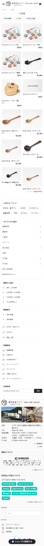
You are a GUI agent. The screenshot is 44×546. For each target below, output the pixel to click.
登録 (38, 391)
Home (4, 9)
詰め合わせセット (9, 274)
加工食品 (5, 248)
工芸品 (4, 258)
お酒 (4, 253)
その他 (4, 264)
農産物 (4, 232)
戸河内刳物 (7, 18)
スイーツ (5, 242)
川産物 (4, 237)
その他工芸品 (30, 18)
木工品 (18, 18)
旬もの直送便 (7, 269)
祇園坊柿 (5, 226)
